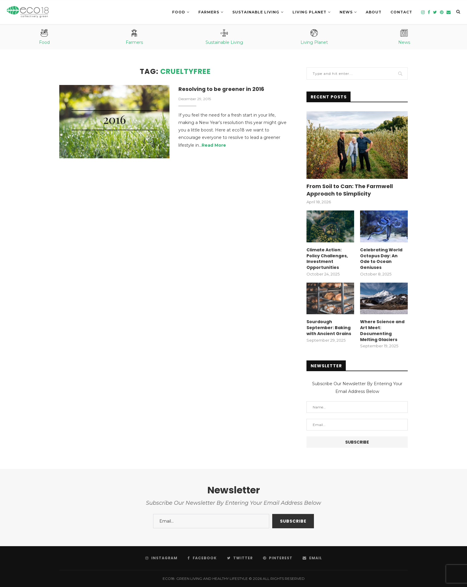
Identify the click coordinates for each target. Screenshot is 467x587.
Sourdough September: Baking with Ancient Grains (328, 327)
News (346, 12)
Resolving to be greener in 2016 (221, 89)
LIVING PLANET (309, 12)
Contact (401, 12)
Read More (214, 145)
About (374, 12)
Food (178, 12)
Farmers (208, 12)
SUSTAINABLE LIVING (255, 12)
